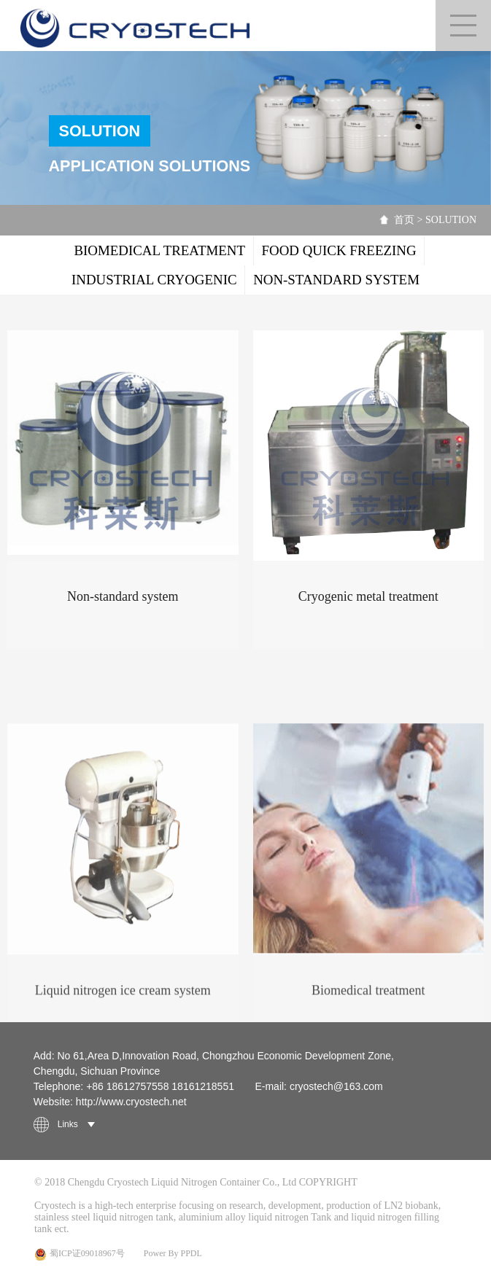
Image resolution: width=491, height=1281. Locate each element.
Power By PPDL (173, 1253)
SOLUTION (450, 219)
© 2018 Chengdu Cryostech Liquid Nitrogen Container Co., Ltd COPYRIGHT (195, 1182)
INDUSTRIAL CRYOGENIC (154, 279)
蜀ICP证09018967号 (79, 1254)
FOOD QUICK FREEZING (339, 250)
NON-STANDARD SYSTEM (336, 279)
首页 (404, 219)
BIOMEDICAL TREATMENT (159, 250)
